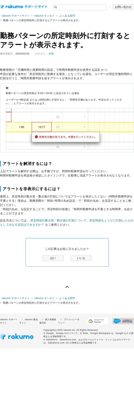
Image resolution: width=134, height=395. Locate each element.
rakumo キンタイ (44, 15)
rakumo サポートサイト (16, 15)
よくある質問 (67, 15)
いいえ (81, 258)
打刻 (51, 53)
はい (53, 258)
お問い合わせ (123, 6)
